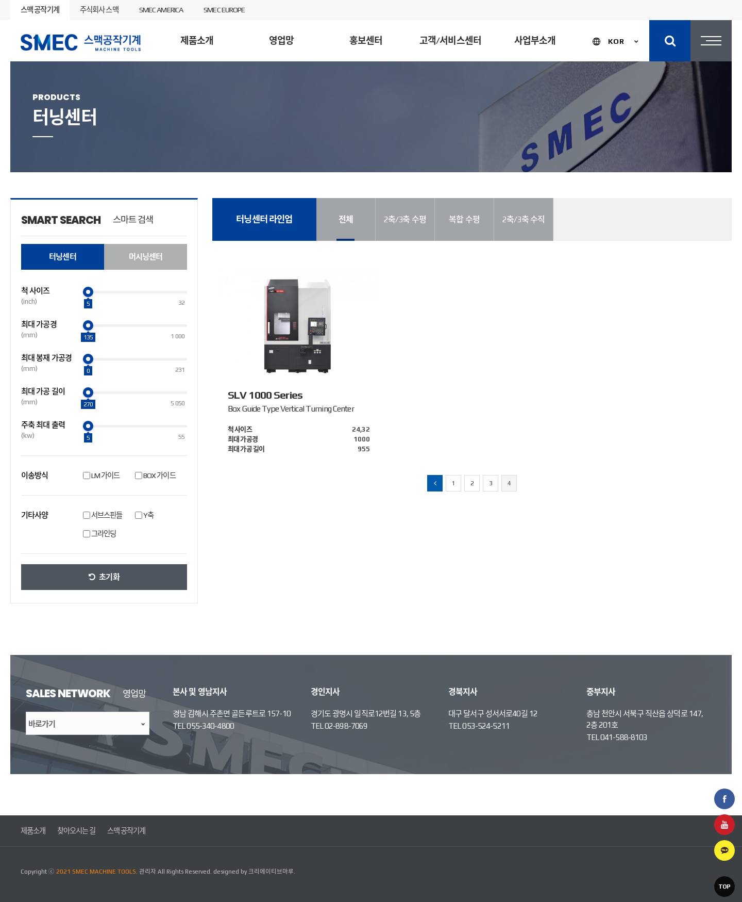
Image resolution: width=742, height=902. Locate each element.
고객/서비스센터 (450, 40)
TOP (724, 886)
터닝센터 (256, 125)
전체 (346, 219)
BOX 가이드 (159, 475)
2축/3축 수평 (405, 219)
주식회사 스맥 (99, 10)
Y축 (148, 515)
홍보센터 (365, 40)
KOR (616, 41)
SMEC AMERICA (161, 10)
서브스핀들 (107, 515)
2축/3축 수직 (523, 219)
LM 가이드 (105, 475)
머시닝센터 (323, 125)
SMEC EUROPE (224, 10)
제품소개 (196, 40)
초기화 (109, 576)
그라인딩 (103, 534)
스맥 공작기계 (40, 10)
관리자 (147, 871)
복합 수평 (464, 219)
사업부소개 (535, 40)
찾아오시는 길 (76, 831)
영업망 (281, 40)
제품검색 (681, 126)
